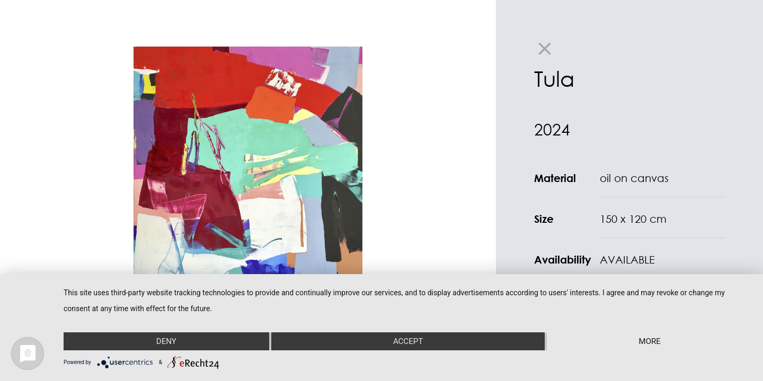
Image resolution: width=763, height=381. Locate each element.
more (650, 341)
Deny (166, 341)
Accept (408, 341)
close (544, 48)
